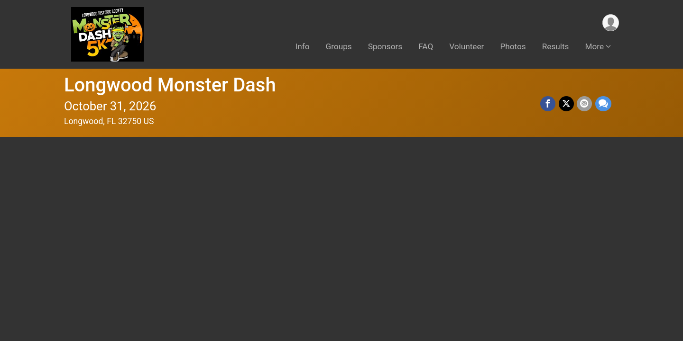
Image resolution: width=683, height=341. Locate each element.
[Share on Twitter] (566, 104)
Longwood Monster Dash (170, 85)
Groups (339, 47)
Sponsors (385, 47)
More (594, 47)
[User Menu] (610, 23)
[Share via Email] (584, 104)
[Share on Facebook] (548, 104)
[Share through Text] (603, 104)
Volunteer (466, 47)
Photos (513, 47)
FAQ (425, 47)
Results (555, 47)
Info (302, 47)
